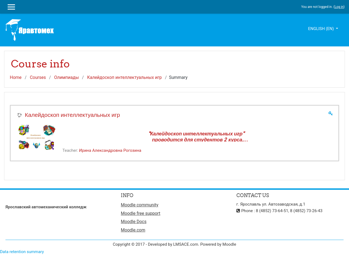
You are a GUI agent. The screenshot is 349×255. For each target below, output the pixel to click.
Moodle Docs (133, 221)
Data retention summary (22, 251)
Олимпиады (66, 77)
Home (16, 77)
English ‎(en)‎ (321, 28)
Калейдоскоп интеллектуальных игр (124, 77)
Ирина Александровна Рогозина (110, 150)
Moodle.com (133, 230)
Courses (38, 77)
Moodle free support (140, 213)
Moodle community (139, 204)
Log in (339, 7)
